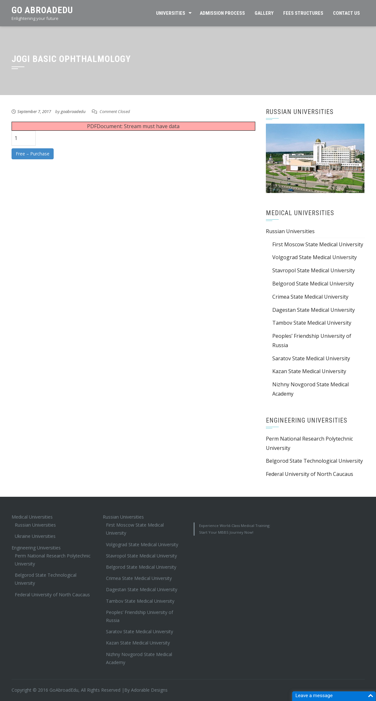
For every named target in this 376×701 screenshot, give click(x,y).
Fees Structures (303, 13)
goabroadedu (73, 111)
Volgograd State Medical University (314, 257)
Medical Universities (32, 517)
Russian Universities (290, 231)
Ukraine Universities (35, 536)
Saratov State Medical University (311, 358)
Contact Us (346, 13)
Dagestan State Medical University (313, 309)
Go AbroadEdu (42, 10)
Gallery (264, 13)
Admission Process (222, 13)
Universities (170, 13)
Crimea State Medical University (310, 296)
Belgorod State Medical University (313, 283)
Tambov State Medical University (311, 322)
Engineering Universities (36, 548)
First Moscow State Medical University (317, 244)
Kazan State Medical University (309, 371)
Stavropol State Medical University (313, 270)
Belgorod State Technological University (314, 460)
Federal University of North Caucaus (309, 474)
